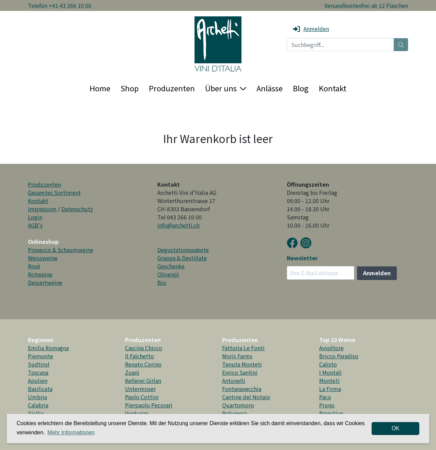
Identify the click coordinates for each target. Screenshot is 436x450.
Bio (161, 282)
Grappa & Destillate (182, 258)
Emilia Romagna (48, 348)
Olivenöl (168, 274)
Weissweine (43, 258)
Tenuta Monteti (242, 364)
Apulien (37, 380)
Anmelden (310, 29)
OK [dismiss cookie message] (396, 428)
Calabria (38, 405)
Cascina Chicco (143, 348)
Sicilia (36, 413)
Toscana (38, 372)
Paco (325, 397)
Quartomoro (238, 405)
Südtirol (38, 364)
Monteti (329, 380)
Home (100, 87)
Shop (130, 87)
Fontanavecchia (241, 389)
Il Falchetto (139, 356)
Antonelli (233, 380)
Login (35, 217)
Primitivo (331, 413)
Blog (301, 87)
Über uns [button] (225, 87)
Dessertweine (45, 282)
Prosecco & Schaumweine (60, 250)
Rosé (34, 266)
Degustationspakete (183, 250)
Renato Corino (143, 364)
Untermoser (140, 389)
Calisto (328, 364)
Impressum (42, 209)
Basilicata (40, 389)
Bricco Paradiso (338, 356)
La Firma (330, 389)
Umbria (37, 397)
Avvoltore (331, 348)
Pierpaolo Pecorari (148, 405)
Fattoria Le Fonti (243, 348)
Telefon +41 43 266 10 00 (59, 5)
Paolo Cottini (142, 397)
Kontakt (332, 87)
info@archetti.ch (178, 225)
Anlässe (269, 87)
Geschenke (171, 266)
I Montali (330, 372)
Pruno (326, 405)
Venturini (137, 413)
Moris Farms (237, 356)
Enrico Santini (240, 372)
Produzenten (172, 87)
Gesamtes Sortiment (54, 192)
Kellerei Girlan (143, 380)
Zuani (132, 372)
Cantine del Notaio (246, 397)
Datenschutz (77, 209)
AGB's (35, 225)
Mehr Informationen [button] (71, 432)
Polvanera (234, 413)
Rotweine (40, 274)
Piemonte (40, 356)
